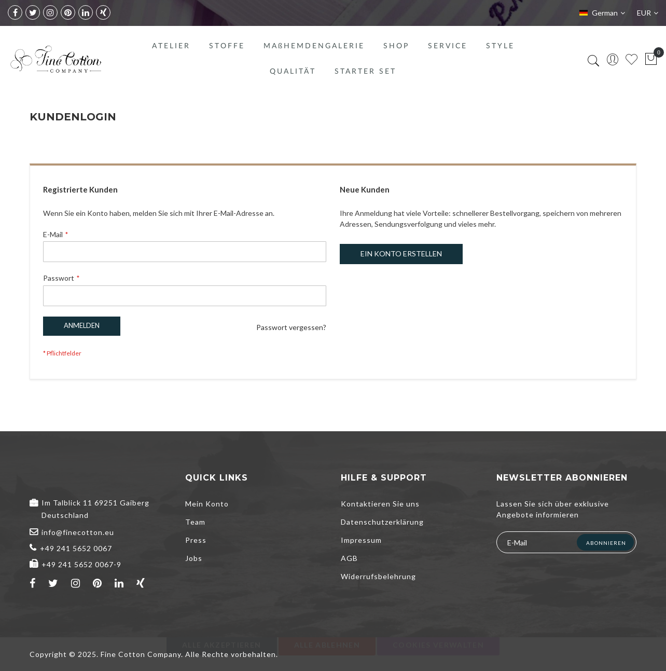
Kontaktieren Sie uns (380, 503)
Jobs (193, 558)
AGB (349, 558)
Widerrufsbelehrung (378, 576)
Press (195, 540)
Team (195, 521)
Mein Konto (207, 503)
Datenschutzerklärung (382, 521)
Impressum (361, 540)
